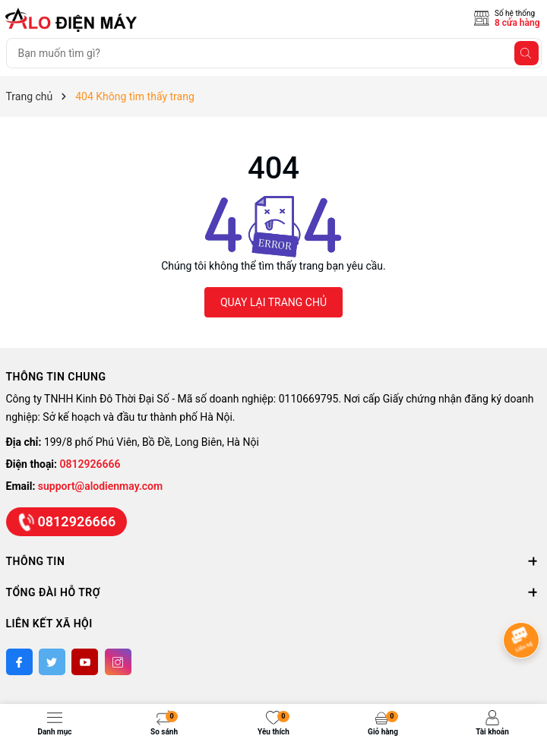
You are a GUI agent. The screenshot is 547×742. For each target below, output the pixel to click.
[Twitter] (52, 662)
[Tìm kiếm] (526, 53)
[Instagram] (118, 662)
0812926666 (90, 464)
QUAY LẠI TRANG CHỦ (273, 302)
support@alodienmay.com (100, 486)
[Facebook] (19, 662)
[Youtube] (84, 662)
